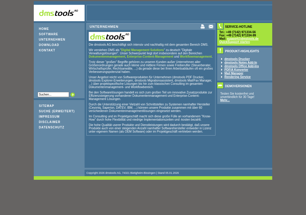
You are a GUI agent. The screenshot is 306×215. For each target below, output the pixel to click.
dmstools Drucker (237, 59)
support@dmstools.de (243, 38)
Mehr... (225, 100)
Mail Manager (233, 73)
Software (48, 34)
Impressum (49, 116)
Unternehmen (52, 39)
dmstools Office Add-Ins (241, 66)
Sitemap (46, 106)
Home (44, 28)
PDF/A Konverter (236, 69)
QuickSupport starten (234, 42)
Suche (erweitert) (57, 111)
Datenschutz (51, 127)
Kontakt (47, 50)
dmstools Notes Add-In (240, 62)
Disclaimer (49, 122)
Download (49, 45)
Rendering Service (237, 77)
